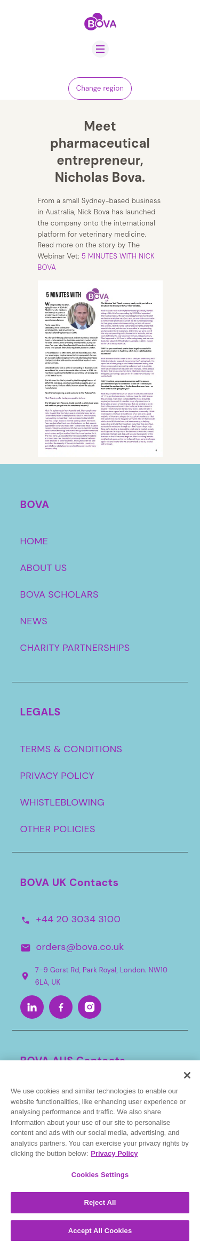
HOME (34, 541)
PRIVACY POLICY (57, 775)
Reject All (100, 1207)
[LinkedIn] (32, 1007)
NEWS (33, 621)
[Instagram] (89, 1007)
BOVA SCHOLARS (59, 594)
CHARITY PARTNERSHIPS (75, 647)
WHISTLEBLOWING (62, 802)
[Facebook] (61, 1007)
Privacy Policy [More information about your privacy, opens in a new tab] (114, 1158)
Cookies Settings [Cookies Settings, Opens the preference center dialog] (100, 1178)
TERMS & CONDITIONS (71, 749)
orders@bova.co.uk (80, 946)
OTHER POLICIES (57, 829)
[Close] (187, 1079)
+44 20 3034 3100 (78, 919)
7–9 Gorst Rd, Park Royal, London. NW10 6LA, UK (94, 975)
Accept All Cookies (100, 1235)
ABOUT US (43, 567)
